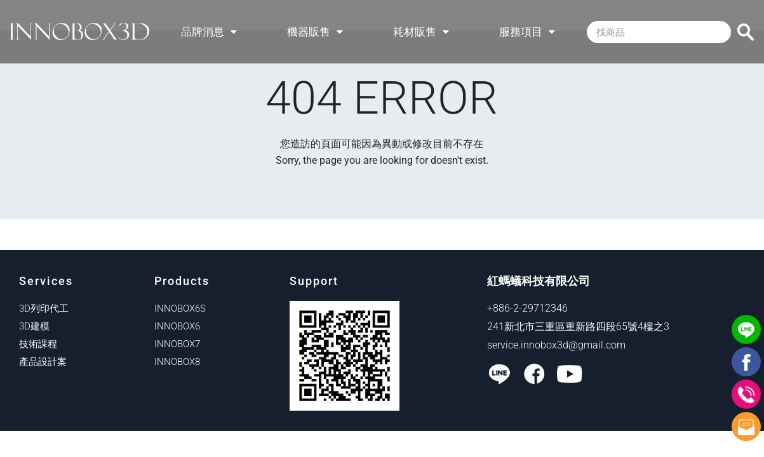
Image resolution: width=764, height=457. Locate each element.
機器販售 (315, 31)
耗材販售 (421, 31)
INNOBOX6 (177, 326)
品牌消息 (209, 31)
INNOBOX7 (177, 344)
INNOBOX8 (177, 362)
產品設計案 (43, 362)
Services (46, 281)
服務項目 (527, 31)
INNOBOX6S (180, 308)
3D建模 (34, 326)
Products (182, 281)
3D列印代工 (44, 308)
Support (314, 281)
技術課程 (38, 344)
